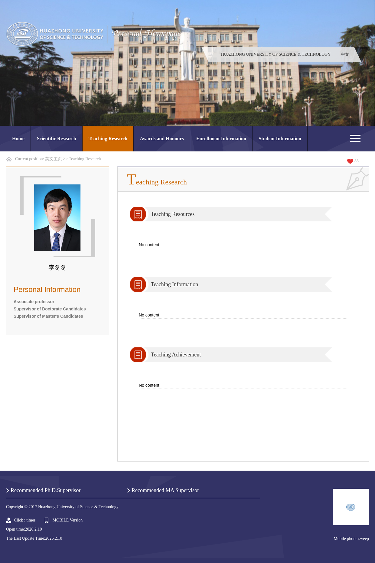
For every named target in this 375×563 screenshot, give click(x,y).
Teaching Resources (172, 214)
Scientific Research (56, 138)
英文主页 (53, 159)
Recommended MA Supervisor (165, 490)
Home (18, 138)
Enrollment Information (221, 138)
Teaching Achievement (176, 355)
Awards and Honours (162, 138)
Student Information (280, 138)
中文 (345, 54)
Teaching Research (108, 138)
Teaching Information (174, 284)
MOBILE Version (68, 520)
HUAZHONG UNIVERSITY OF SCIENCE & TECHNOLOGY (276, 54)
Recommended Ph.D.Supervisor (45, 490)
